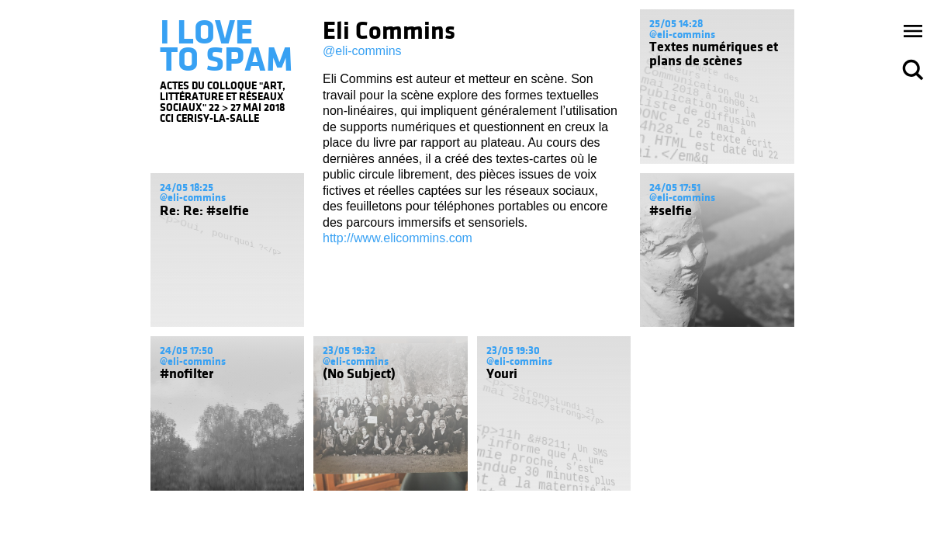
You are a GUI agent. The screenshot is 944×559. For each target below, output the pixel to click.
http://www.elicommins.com (397, 238)
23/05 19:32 (349, 350)
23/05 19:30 (513, 350)
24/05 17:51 (674, 187)
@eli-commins (362, 50)
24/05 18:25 (186, 187)
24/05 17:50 (186, 350)
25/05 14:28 (676, 24)
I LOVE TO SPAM (226, 45)
